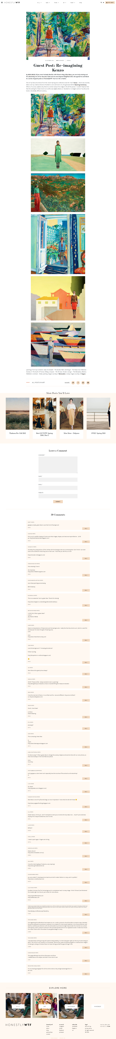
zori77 (29, 522)
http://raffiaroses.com (33, 897)
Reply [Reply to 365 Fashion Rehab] (86, 620)
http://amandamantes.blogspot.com (39, 538)
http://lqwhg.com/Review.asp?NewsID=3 (38, 911)
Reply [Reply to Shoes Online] (86, 856)
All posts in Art (38, 383)
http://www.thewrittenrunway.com (37, 637)
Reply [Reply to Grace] (86, 717)
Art (64, 2)
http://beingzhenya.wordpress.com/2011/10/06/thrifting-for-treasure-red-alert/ (48, 683)
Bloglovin (74, 1028)
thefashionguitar (32, 563)
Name (40, 476)
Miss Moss (68, 74)
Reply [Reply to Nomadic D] (86, 558)
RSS (73, 1030)
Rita (29, 722)
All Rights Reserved (89, 1030)
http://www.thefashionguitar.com (37, 571)
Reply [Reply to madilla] (86, 843)
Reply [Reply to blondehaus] (86, 605)
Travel (73, 2)
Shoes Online (31, 848)
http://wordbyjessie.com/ (36, 697)
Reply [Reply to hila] (86, 820)
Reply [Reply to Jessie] (86, 700)
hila (29, 812)
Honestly (105, 1026)
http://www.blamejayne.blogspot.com (38, 743)
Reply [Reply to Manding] (86, 541)
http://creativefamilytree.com (35, 896)
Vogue (83, 374)
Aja (28, 667)
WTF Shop (110, 2)
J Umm (29, 783)
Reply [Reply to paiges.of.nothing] (86, 806)
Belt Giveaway (31, 587)
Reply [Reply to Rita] (86, 728)
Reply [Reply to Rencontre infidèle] (86, 974)
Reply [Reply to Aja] (86, 674)
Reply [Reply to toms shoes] (86, 932)
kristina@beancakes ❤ (33, 770)
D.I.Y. (39, 2)
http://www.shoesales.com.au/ (36, 852)
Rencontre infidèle (32, 965)
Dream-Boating (32, 713)
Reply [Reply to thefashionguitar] (86, 575)
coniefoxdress (31, 874)
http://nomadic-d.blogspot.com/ (36, 555)
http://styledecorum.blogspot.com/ (37, 788)
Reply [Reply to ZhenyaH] (86, 687)
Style (48, 2)
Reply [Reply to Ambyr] (86, 640)
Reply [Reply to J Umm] (86, 791)
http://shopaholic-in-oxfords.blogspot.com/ (39, 655)
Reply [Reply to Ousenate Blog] (86, 960)
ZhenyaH (30, 679)
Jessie (29, 692)
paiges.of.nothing (32, 796)
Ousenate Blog (31, 952)
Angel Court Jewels (32, 752)
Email (40, 484)
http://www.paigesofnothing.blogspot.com (39, 803)
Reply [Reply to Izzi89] (86, 662)
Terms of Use (88, 1026)
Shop (80, 2)
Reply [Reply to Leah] (86, 869)
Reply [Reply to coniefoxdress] (86, 882)
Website (40, 492)
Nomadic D (30, 546)
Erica (69, 60)
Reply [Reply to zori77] (86, 528)
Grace (29, 705)
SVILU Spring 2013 (98, 433)
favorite (44, 76)
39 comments (60, 60)
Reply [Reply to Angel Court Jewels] (86, 765)
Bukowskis (62, 374)
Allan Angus (31, 887)
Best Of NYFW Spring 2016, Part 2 (44, 434)
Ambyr (29, 625)
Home (56, 2)
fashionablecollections (34, 580)
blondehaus (31, 595)
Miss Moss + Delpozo (71, 433)
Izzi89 (29, 645)
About (47, 1028)
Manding (30, 533)
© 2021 (87, 1032)
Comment (41, 455)
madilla (30, 836)
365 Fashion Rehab (32, 610)
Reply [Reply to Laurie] (86, 831)
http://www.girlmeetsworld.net (36, 866)
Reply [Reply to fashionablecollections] (86, 590)
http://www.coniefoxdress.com (36, 879)
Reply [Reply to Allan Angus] (86, 900)
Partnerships (49, 1032)
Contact (48, 1034)
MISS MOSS (31, 74)
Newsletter (74, 1026)
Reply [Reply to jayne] (86, 747)
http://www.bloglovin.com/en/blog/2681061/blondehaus (42, 602)
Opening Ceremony (81, 85)
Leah (29, 861)
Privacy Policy (88, 1028)
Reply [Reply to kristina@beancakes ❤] (86, 778)
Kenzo (75, 83)
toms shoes (30, 919)
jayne (29, 733)
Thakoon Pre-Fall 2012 (17, 433)
